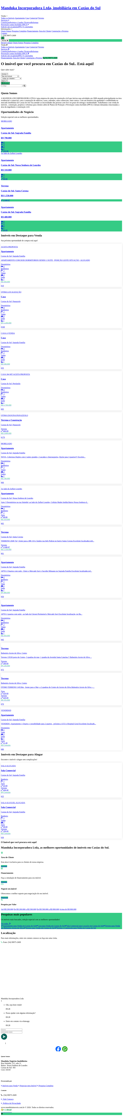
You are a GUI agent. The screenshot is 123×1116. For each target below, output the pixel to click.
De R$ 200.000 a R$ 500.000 (25, 909)
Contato (4, 33)
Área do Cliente (45, 31)
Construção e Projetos (60, 31)
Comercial (34, 18)
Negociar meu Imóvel (27, 1086)
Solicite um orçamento (9, 27)
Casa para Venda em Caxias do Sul (50, 926)
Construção (5, 22)
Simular (4, 882)
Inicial (3, 43)
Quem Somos (6, 31)
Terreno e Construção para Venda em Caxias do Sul (75, 928)
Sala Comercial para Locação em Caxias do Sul (84, 926)
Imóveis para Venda (9, 1086)
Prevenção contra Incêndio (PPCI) (15, 25)
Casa (27, 18)
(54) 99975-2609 (50, 58)
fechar (5, 40)
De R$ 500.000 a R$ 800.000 (48, 909)
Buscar (5, 83)
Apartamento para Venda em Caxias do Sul (18, 926)
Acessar (4, 866)
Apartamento (20, 18)
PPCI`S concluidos (25, 27)
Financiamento (32, 31)
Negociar (4, 898)
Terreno (41, 18)
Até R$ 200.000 (7, 909)
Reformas (34, 22)
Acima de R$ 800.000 (67, 909)
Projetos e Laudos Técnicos (20, 22)
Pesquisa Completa (19, 31)
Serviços (5, 20)
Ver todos (6, 924)
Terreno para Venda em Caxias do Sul (39, 928)
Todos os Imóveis (8, 18)
